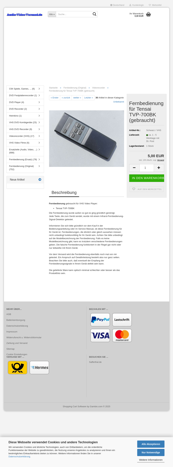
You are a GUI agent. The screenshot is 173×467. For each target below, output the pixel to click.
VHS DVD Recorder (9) (20, 129)
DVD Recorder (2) (18, 109)
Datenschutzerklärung (19, 456)
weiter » (77, 97)
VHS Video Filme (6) (19, 143)
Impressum (11, 331)
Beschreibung (64, 192)
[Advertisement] (87, 57)
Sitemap (10, 349)
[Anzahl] (146, 168)
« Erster (55, 97)
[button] (117, 5)
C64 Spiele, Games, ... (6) (22, 88)
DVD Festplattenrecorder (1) (23, 95)
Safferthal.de (95, 362)
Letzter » (88, 97)
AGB (8, 314)
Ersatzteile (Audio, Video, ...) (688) (23, 151)
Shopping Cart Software (74, 406)
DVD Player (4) (16, 102)
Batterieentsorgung (15, 320)
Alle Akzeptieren (151, 444)
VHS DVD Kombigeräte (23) (23, 122)
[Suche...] (52, 14)
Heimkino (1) (15, 115)
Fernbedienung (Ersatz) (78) (23, 159)
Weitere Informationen (150, 459)
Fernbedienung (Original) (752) (21, 168)
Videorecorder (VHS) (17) (21, 136)
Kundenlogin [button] (136, 5)
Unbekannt (118, 102)
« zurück (66, 97)
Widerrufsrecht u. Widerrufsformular (24, 337)
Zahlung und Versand (17, 343)
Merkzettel (155, 5)
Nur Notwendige (151, 452)
